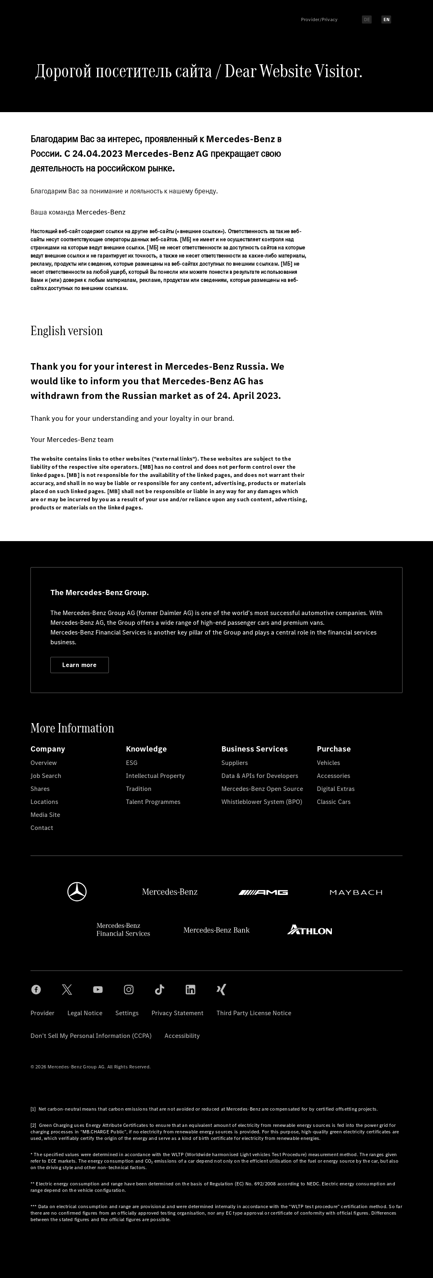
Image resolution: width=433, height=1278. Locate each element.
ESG (131, 762)
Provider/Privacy (319, 19)
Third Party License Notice (253, 1013)
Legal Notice (84, 1013)
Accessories (333, 775)
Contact (41, 827)
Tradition (139, 788)
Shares (40, 788)
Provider (42, 1013)
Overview (43, 762)
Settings (127, 1013)
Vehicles (328, 762)
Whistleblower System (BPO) (261, 801)
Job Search (45, 775)
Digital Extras (336, 788)
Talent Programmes (153, 801)
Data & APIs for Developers (259, 775)
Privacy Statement (178, 1013)
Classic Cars (334, 801)
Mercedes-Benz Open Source (262, 788)
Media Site (45, 814)
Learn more (79, 665)
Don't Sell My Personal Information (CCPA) (91, 1035)
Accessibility (182, 1035)
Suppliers (234, 762)
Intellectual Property (155, 775)
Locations (44, 801)
